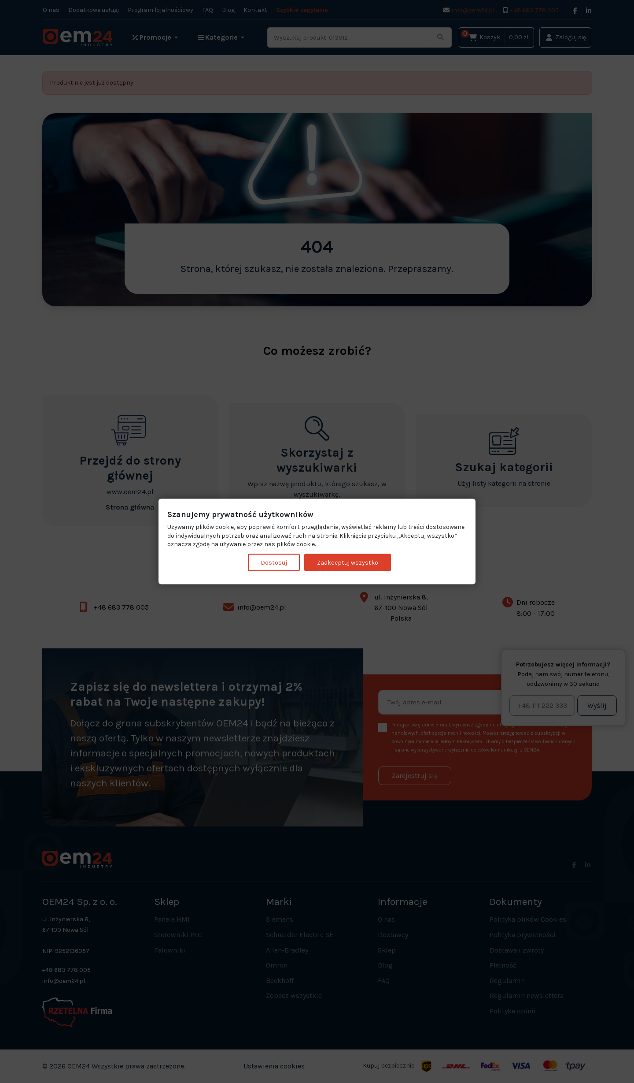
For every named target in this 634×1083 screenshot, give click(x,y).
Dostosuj (274, 562)
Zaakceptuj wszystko (347, 562)
